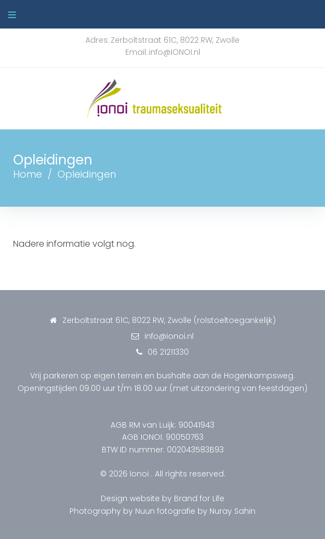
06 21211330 (168, 352)
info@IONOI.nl (174, 52)
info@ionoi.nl (169, 336)
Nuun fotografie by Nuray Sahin (195, 511)
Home (27, 174)
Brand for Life (199, 498)
